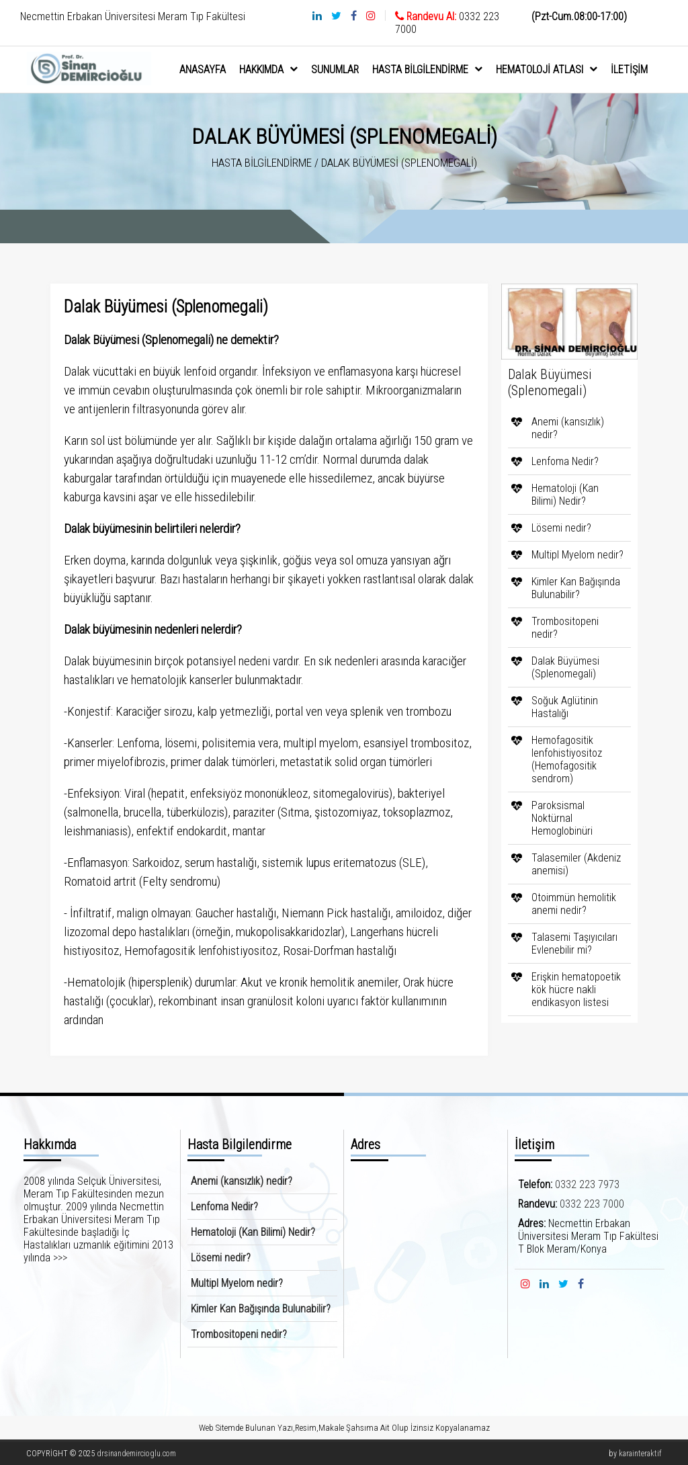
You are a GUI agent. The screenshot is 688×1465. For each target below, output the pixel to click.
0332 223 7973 (587, 1184)
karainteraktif (640, 1453)
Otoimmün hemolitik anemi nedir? (573, 904)
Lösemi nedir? (561, 527)
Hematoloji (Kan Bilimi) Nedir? (565, 494)
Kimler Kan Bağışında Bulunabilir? (575, 588)
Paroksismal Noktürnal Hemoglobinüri (562, 818)
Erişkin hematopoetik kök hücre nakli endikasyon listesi (576, 989)
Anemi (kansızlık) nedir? (567, 428)
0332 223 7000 (592, 1204)
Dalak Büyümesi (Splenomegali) (565, 667)
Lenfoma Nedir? (565, 461)
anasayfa (202, 69)
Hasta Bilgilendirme (427, 69)
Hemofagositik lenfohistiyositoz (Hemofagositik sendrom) (566, 759)
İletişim (629, 69)
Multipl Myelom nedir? (577, 554)
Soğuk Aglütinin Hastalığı (564, 707)
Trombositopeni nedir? (565, 627)
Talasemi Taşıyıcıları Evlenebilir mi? (574, 943)
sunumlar (335, 69)
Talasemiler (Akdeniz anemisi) (576, 864)
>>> (60, 1257)
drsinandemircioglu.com (136, 1453)
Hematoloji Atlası (546, 69)
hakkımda (268, 69)
